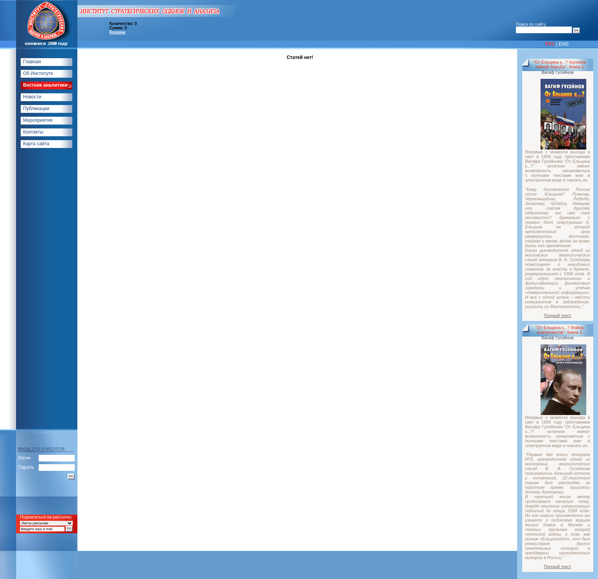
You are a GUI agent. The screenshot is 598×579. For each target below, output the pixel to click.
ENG (564, 44)
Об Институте (38, 73)
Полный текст (557, 315)
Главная (32, 61)
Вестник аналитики (45, 85)
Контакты (33, 132)
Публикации (36, 108)
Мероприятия (37, 120)
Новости (32, 97)
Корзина (117, 32)
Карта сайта (36, 143)
